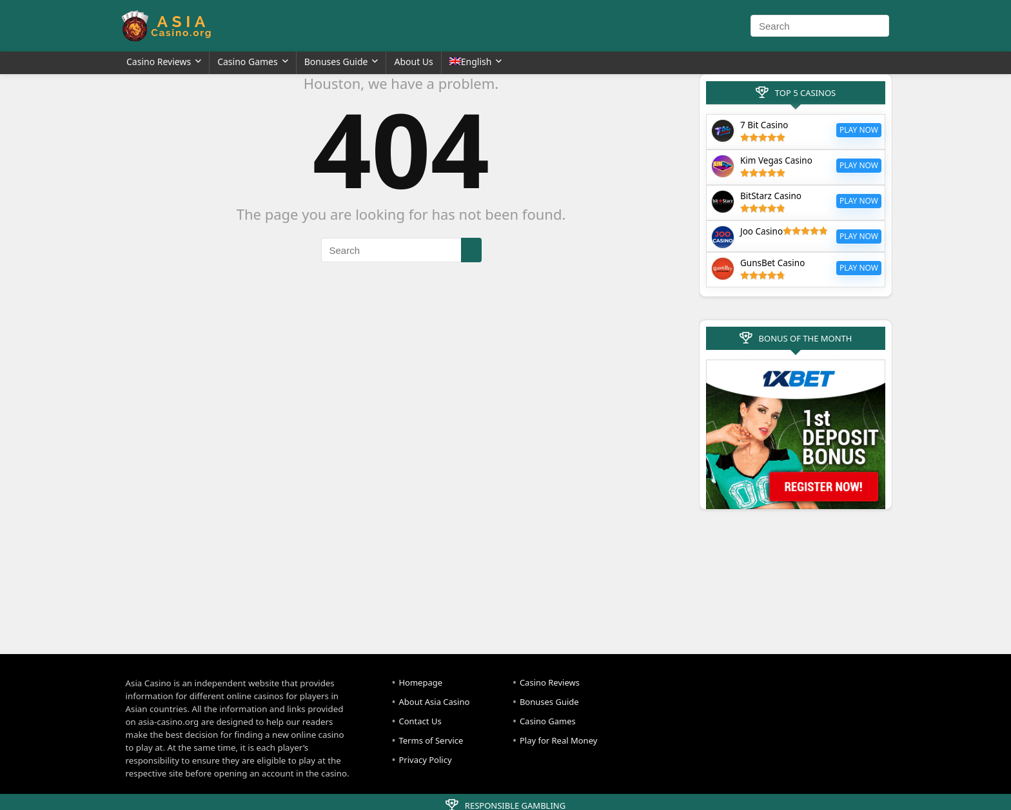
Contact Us (419, 721)
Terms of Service (430, 740)
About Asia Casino (433, 702)
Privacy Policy (424, 760)
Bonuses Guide (336, 61)
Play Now (858, 129)
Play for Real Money (558, 740)
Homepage (420, 682)
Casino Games (247, 61)
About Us (413, 61)
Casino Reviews (158, 61)
